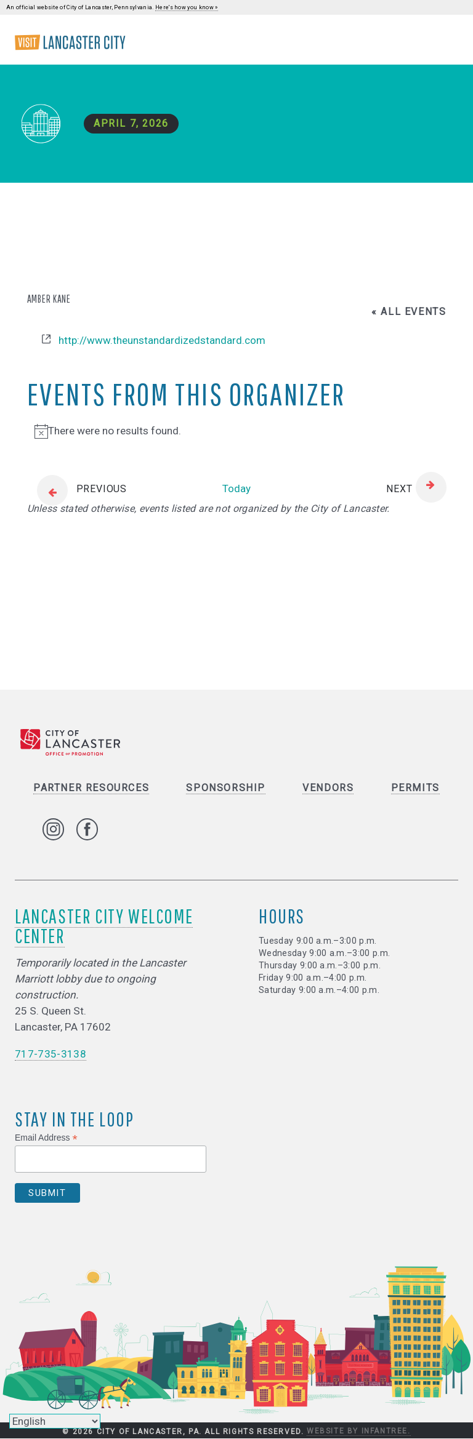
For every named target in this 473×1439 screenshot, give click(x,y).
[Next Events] (416, 489)
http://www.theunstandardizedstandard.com (162, 340)
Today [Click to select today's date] (236, 488)
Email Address (46, 1138)
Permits (415, 788)
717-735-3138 (50, 1054)
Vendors (328, 788)
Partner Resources (91, 788)
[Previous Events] (77, 489)
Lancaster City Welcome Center (104, 926)
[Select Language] (54, 1421)
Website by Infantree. (359, 1431)
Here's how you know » (186, 7)
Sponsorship (225, 788)
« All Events (408, 311)
